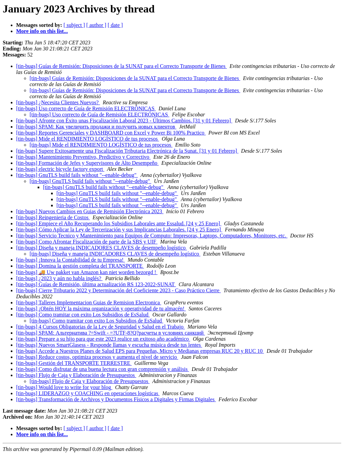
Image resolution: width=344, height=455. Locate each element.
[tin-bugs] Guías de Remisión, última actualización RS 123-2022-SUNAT (96, 284)
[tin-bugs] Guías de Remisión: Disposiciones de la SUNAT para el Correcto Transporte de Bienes (121, 66)
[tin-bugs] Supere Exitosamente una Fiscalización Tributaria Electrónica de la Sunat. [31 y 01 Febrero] (127, 151)
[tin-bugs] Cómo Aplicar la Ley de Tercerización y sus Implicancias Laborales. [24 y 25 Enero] (119, 229)
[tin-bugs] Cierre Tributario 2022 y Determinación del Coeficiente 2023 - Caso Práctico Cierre (118, 290)
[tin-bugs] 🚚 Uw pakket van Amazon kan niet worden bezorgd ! (87, 272)
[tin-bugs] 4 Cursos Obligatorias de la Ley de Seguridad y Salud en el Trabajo (100, 327)
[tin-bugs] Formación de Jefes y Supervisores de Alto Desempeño (87, 163)
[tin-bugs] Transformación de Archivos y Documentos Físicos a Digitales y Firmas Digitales (116, 399)
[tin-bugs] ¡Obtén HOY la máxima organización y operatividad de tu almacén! (101, 308)
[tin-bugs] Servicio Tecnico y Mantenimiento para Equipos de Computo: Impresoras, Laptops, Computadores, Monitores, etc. (152, 235)
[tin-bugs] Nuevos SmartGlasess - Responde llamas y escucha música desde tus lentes (109, 345)
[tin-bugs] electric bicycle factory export (60, 169)
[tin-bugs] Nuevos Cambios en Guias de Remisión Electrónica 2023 (90, 211)
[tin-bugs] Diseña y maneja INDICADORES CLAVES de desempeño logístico (101, 248)
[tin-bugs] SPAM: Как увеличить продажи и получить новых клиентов (96, 126)
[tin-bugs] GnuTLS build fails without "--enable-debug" (77, 175)
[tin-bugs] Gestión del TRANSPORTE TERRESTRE (74, 363)
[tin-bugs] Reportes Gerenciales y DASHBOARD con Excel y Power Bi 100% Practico (111, 133)
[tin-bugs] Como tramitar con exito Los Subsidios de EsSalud (83, 314)
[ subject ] (74, 25)
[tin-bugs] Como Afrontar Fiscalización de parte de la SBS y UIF (87, 241)
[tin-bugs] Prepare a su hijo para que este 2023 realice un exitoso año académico (103, 339)
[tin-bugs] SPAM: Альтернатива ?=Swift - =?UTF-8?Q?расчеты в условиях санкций (110, 333)
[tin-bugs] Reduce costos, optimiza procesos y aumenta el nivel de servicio (97, 357)
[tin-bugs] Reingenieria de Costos (53, 217)
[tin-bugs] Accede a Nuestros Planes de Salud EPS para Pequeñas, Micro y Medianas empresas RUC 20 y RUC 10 (140, 351)
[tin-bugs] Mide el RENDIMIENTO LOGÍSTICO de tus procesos (87, 139)
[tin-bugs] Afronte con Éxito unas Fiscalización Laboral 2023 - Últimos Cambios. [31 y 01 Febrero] (124, 120)
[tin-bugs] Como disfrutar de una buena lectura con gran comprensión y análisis (102, 369)
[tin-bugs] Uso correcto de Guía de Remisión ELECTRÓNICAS (86, 108)
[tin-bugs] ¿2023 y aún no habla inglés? (59, 278)
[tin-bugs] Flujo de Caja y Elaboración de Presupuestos (76, 375)
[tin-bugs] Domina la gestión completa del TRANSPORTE (80, 266)
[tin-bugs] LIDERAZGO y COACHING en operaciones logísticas (88, 393)
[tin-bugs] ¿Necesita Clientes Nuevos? (58, 102)
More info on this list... (42, 31)
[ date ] (115, 25)
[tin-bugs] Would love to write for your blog (64, 387)
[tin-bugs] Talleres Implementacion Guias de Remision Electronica (88, 302)
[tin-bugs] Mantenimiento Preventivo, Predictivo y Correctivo (83, 157)
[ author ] (96, 25)
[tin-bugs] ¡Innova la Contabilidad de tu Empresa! (70, 260)
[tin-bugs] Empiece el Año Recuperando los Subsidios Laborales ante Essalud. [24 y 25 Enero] (118, 223)
